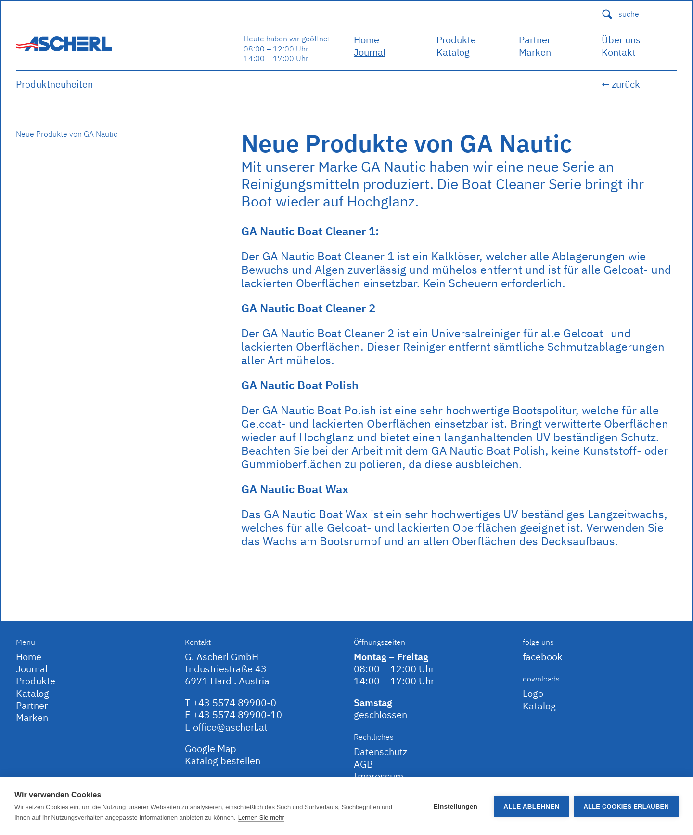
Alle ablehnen (531, 806)
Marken (535, 52)
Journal (369, 52)
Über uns (621, 40)
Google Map (210, 749)
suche (620, 14)
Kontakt (619, 52)
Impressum (378, 776)
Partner (535, 40)
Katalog (453, 52)
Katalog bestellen (222, 761)
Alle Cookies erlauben (626, 806)
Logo (533, 693)
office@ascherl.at (230, 727)
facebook (543, 657)
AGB (363, 764)
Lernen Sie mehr (261, 817)
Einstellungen (455, 806)
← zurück (621, 84)
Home (366, 40)
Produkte (456, 40)
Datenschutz (380, 751)
